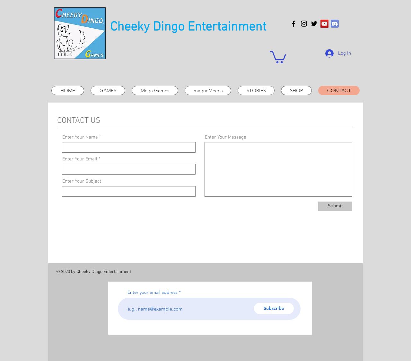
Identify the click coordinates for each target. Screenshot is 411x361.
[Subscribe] (274, 308)
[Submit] (335, 206)
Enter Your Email (79, 159)
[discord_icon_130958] (335, 24)
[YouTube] (324, 24)
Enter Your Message (225, 137)
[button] (278, 56)
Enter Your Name (80, 137)
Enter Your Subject (81, 181)
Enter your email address (152, 292)
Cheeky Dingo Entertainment (188, 27)
